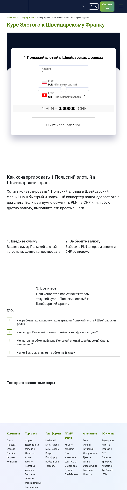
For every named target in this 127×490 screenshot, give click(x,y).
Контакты (12, 461)
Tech (85, 440)
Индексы (29, 453)
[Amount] (63, 70)
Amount (46, 68)
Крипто (29, 461)
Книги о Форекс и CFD (107, 448)
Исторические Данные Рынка (90, 457)
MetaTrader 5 (52, 449)
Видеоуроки (108, 440)
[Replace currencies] (63, 89)
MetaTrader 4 (52, 444)
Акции (28, 457)
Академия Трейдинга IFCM (107, 470)
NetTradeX (50, 440)
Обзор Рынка (90, 466)
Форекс (29, 440)
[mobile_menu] (120, 6)
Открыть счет (107, 6)
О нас (10, 440)
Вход (94, 6)
